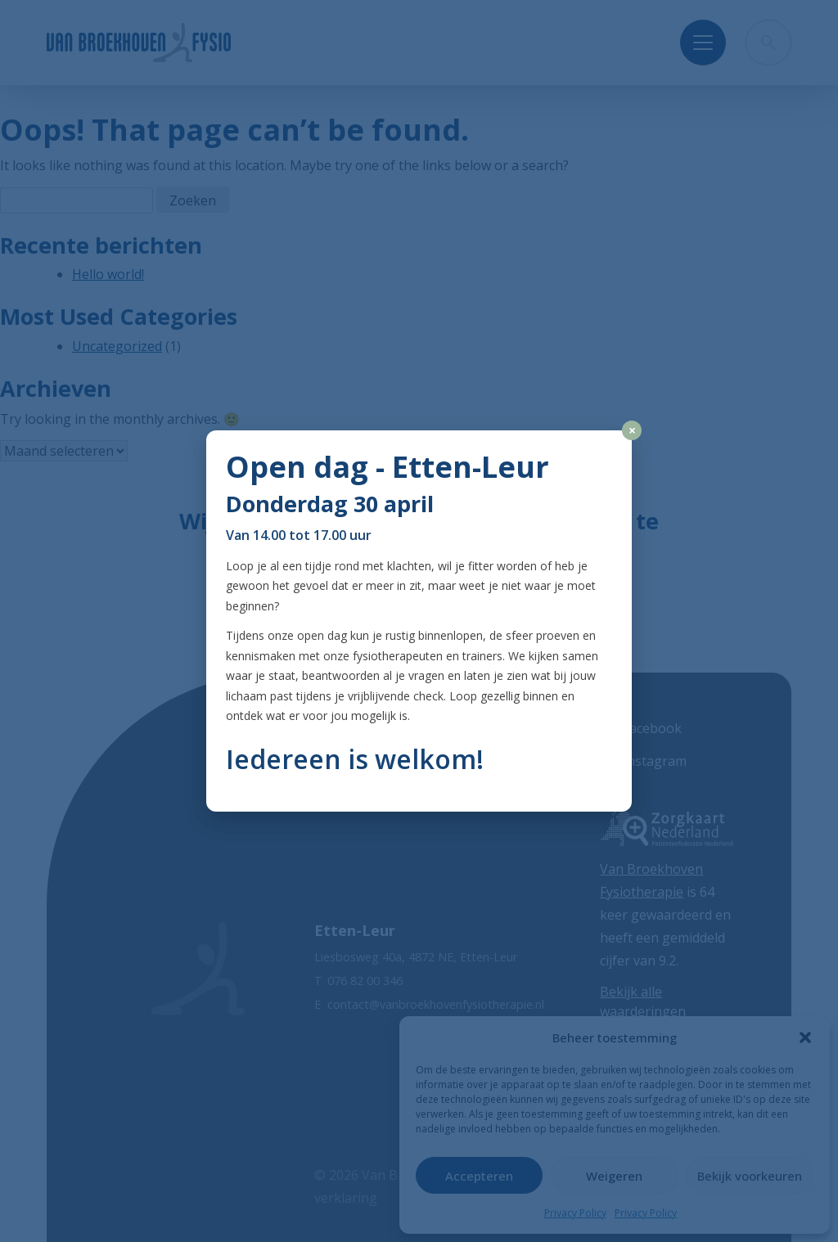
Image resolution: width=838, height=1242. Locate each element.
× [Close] (632, 430)
